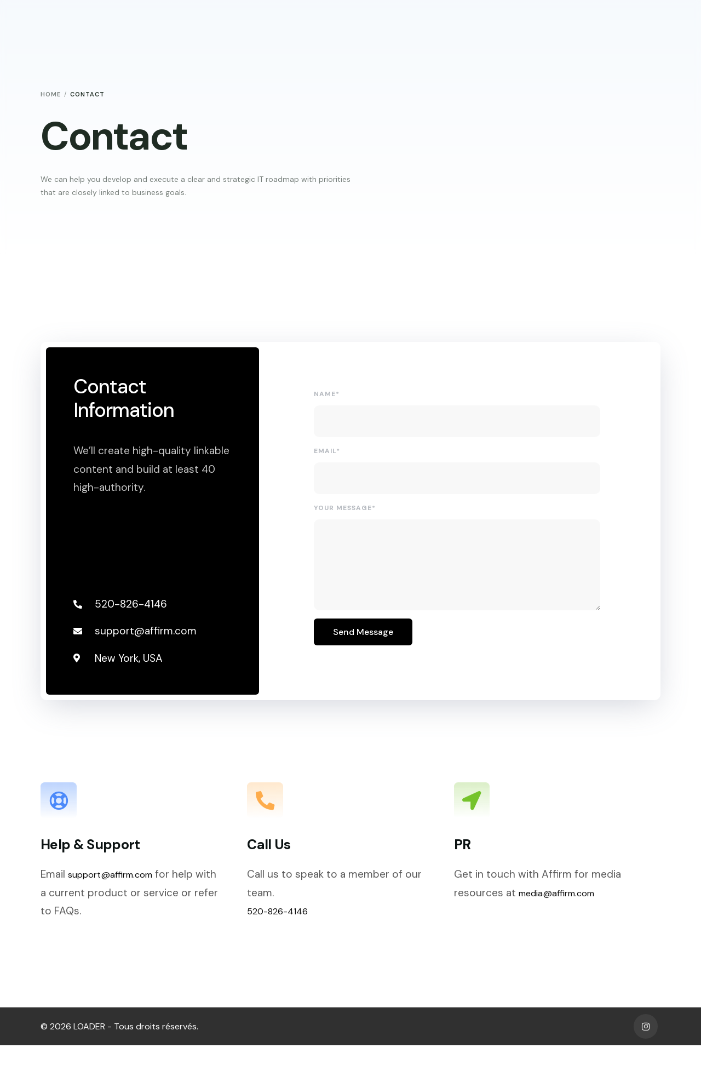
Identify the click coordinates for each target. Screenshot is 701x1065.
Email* (328, 455)
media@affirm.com (565, 918)
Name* (328, 398)
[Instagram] (645, 1046)
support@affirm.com (119, 899)
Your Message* (346, 512)
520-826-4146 (283, 936)
